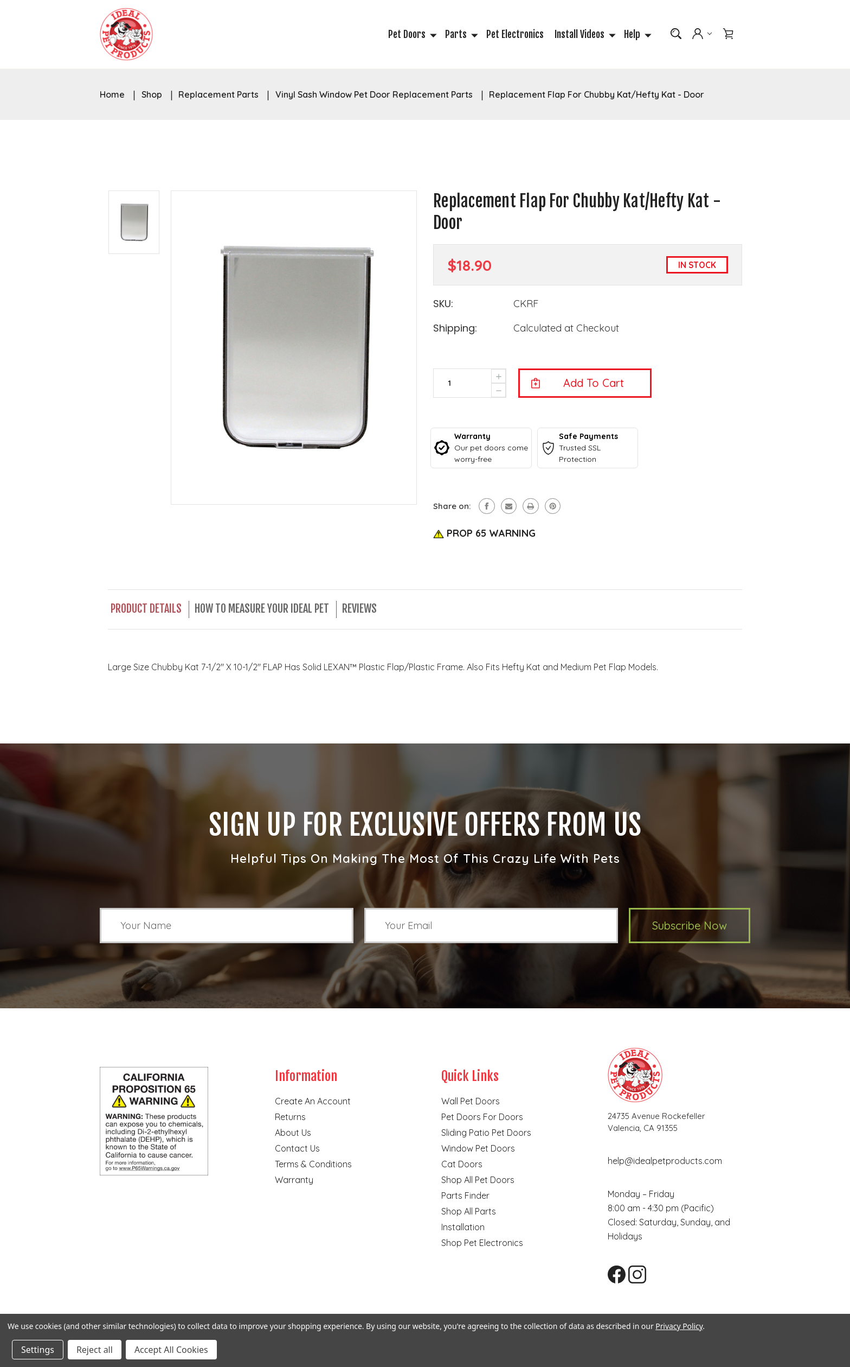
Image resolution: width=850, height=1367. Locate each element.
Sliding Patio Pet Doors (486, 1133)
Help (636, 35)
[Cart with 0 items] (728, 34)
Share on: (452, 508)
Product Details (146, 610)
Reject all (94, 1350)
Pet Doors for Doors (482, 1117)
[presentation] (498, 393)
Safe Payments (588, 438)
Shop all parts (468, 1212)
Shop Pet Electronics (482, 1243)
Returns (290, 1117)
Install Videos (584, 35)
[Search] (676, 34)
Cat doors (461, 1165)
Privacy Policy (679, 1326)
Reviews (362, 610)
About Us (293, 1133)
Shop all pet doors (477, 1180)
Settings (37, 1350)
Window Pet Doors (478, 1149)
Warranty (472, 438)
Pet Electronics (515, 35)
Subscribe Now (689, 926)
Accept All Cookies (171, 1350)
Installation (463, 1228)
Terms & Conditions (313, 1165)
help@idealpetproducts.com (665, 1161)
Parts (460, 35)
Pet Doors (411, 35)
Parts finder (465, 1196)
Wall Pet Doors (470, 1102)
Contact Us (297, 1149)
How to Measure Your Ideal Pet (263, 610)
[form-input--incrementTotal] (449, 385)
